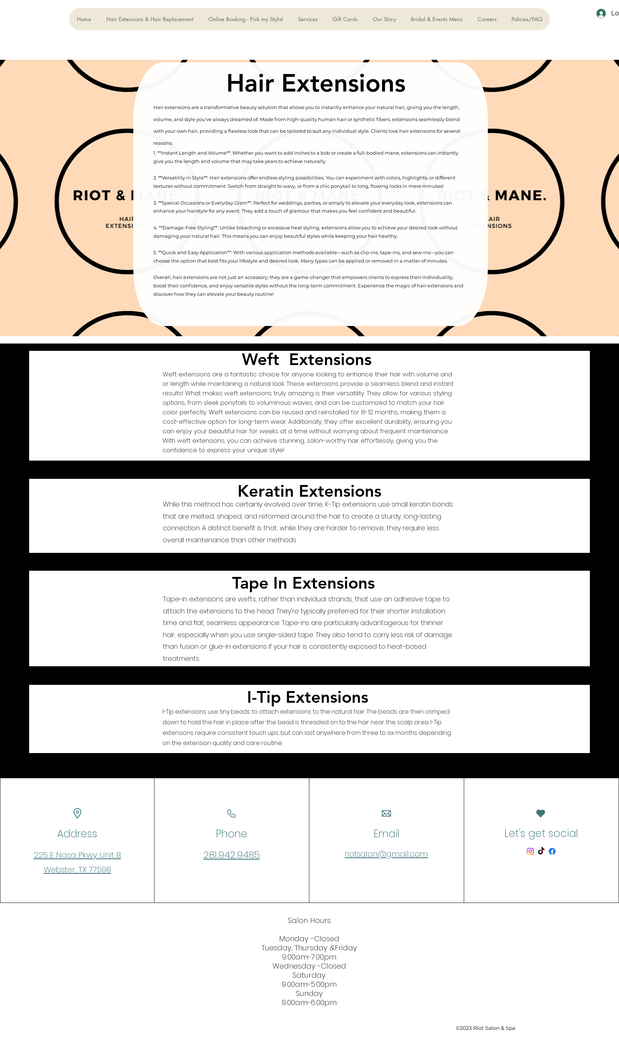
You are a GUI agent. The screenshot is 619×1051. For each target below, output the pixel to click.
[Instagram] (530, 851)
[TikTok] (541, 851)
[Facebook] (552, 851)
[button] (307, 19)
